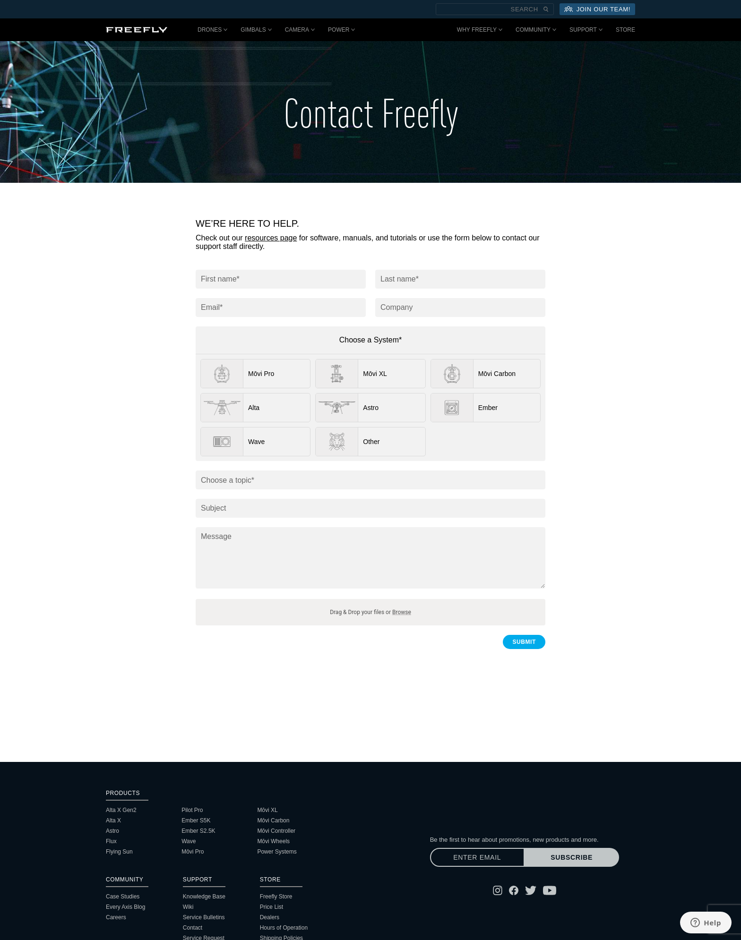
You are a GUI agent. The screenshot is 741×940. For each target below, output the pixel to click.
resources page (271, 238)
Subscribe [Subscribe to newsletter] (572, 857)
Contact (192, 927)
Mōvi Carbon (273, 820)
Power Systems (276, 851)
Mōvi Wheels (273, 841)
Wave (188, 841)
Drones (212, 29)
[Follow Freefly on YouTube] (549, 890)
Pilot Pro (192, 810)
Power (341, 29)
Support (586, 29)
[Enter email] (477, 857)
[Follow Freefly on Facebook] (513, 890)
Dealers (269, 917)
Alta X (113, 820)
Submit (524, 642)
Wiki (188, 907)
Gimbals (256, 29)
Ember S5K (195, 820)
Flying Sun (119, 851)
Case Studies (122, 896)
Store (625, 29)
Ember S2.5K (198, 831)
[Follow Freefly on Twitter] (530, 890)
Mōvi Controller (276, 831)
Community (536, 29)
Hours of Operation (284, 927)
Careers (116, 917)
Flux (111, 841)
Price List (271, 907)
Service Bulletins (204, 917)
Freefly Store (276, 896)
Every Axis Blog (125, 907)
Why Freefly (479, 29)
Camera (300, 29)
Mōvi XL (267, 810)
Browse (401, 612)
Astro (112, 831)
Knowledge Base (204, 896)
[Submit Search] (545, 9)
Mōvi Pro (192, 851)
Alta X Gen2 (121, 810)
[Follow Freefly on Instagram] (497, 890)
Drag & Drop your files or (370, 612)
